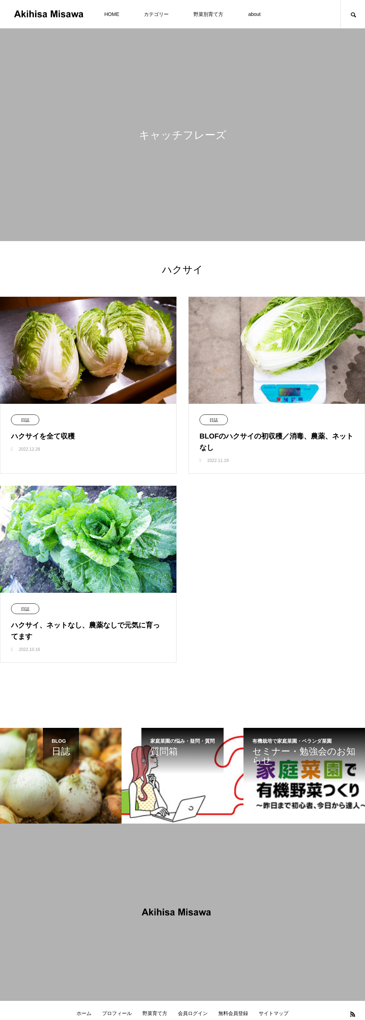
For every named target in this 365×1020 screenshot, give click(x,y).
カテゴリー (156, 14)
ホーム (84, 1013)
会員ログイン (193, 1013)
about (254, 14)
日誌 (25, 420)
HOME (111, 14)
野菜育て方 (154, 1013)
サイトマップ (273, 1013)
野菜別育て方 (208, 14)
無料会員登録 (233, 1013)
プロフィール (117, 1013)
